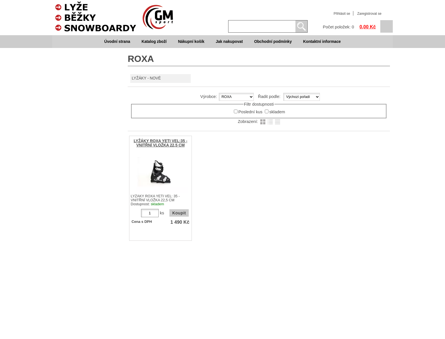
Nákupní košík (191, 41)
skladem (277, 112)
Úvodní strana (117, 41)
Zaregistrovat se (369, 14)
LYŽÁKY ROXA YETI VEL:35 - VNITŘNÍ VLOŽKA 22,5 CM (160, 143)
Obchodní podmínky (273, 41)
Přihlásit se (341, 14)
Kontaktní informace (322, 41)
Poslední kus (250, 112)
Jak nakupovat (229, 41)
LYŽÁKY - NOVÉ (146, 78)
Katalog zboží (154, 41)
